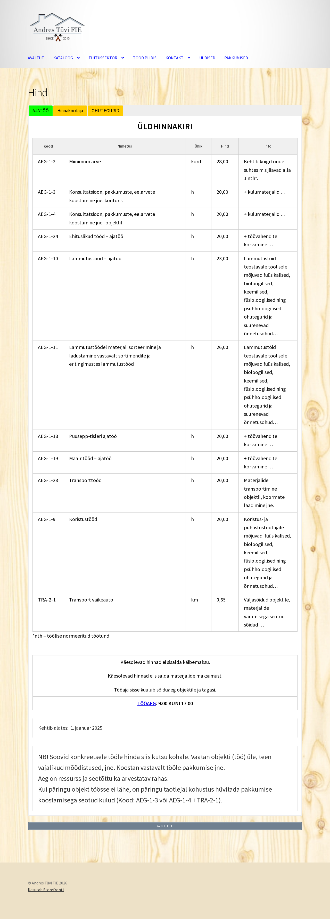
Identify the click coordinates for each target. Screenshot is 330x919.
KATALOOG (63, 57)
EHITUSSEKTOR (103, 57)
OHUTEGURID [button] (105, 110)
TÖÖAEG (146, 703)
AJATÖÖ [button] (40, 110)
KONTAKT (175, 57)
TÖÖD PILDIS (144, 57)
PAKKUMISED (236, 57)
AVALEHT (36, 57)
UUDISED (207, 57)
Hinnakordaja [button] (70, 110)
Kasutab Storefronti (46, 889)
